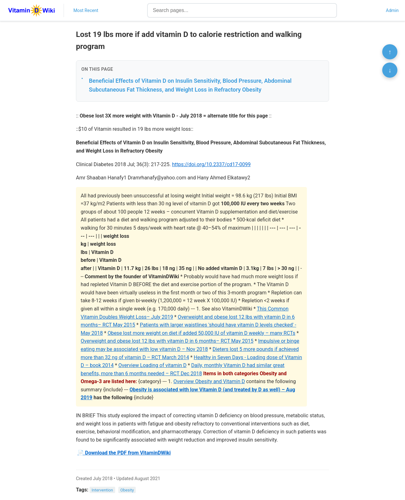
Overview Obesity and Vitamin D (209, 381)
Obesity (127, 490)
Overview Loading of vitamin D (152, 365)
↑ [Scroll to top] (389, 51)
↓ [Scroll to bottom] (389, 70)
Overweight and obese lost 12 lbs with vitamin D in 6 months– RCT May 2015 (167, 341)
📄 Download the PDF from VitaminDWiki (124, 453)
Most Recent (85, 10)
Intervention (102, 490)
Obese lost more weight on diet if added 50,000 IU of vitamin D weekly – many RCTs (201, 333)
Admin (392, 10)
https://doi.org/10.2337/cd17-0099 (211, 164)
